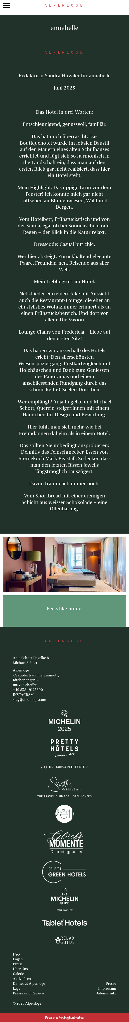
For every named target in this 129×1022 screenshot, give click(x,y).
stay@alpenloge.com (29, 699)
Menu (6, 5)
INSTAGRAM (23, 694)
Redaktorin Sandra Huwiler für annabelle (64, 76)
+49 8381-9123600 (28, 690)
